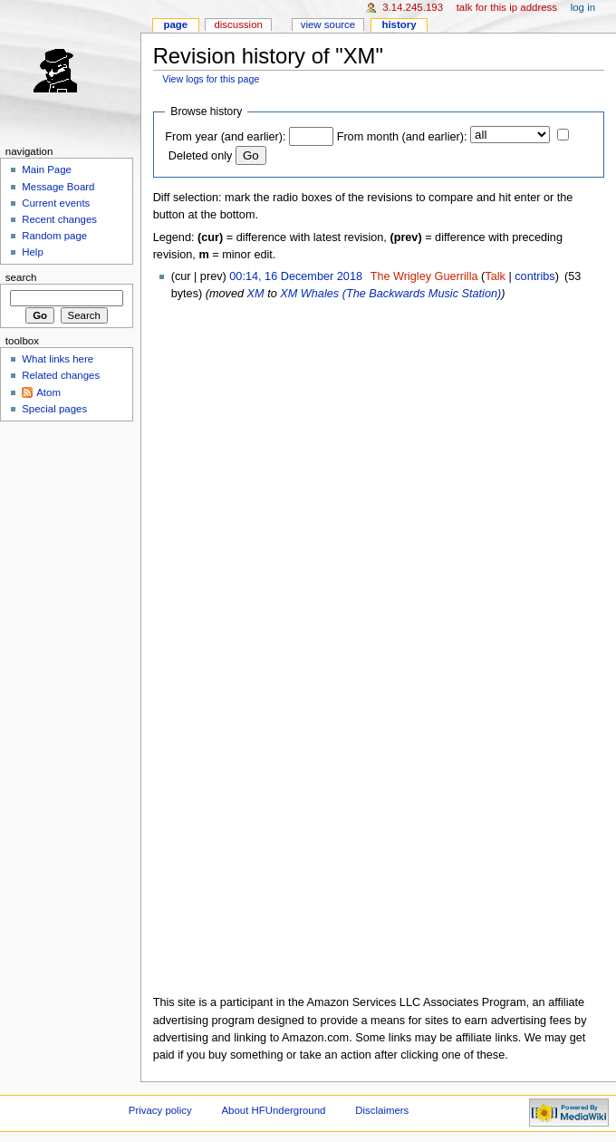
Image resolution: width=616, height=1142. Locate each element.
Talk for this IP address (507, 7)
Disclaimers (382, 1110)
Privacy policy (160, 1110)
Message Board (58, 186)
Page (175, 24)
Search (21, 277)
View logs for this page (210, 78)
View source (328, 24)
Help (32, 252)
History (398, 24)
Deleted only (200, 156)
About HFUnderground (274, 1110)
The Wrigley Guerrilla (424, 276)
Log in (583, 7)
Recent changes (59, 219)
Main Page (47, 169)
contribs (534, 276)
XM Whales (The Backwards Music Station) (390, 293)
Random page (54, 235)
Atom (48, 392)
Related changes (61, 375)
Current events (56, 203)
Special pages (54, 408)
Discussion (238, 24)
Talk (495, 276)
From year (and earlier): (225, 137)
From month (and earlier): (402, 137)
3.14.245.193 (412, 7)
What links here (57, 358)
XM (256, 293)
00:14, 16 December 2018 (295, 276)
